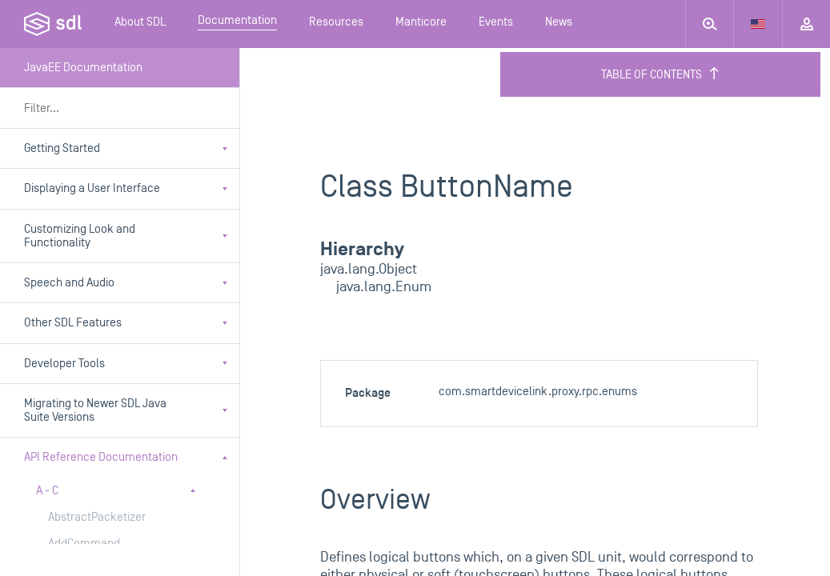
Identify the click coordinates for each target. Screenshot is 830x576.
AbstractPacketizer (97, 517)
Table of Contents (660, 74)
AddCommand (84, 543)
